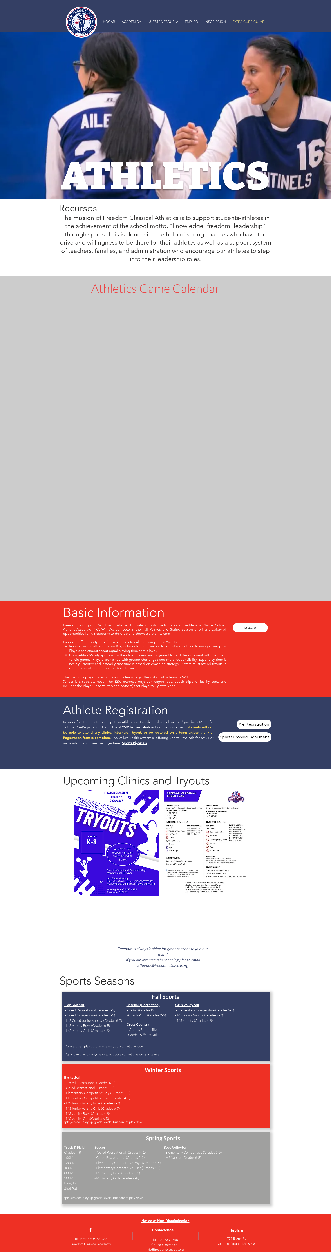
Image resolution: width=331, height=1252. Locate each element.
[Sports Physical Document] (244, 737)
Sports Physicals (134, 743)
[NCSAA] (250, 627)
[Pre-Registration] (254, 724)
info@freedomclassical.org (165, 1250)
